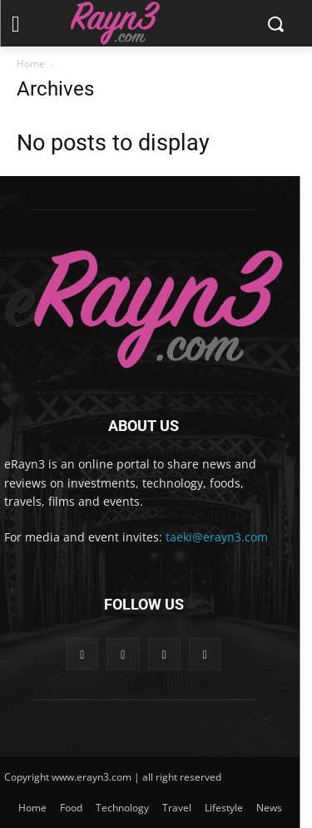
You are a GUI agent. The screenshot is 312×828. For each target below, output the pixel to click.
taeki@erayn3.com (217, 537)
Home (31, 63)
